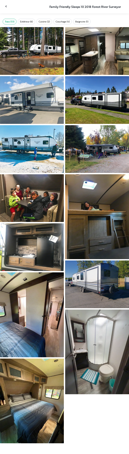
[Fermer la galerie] (6, 6)
